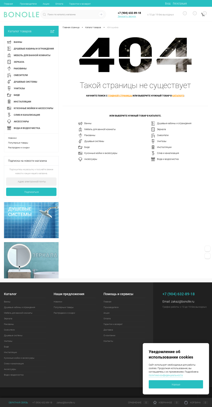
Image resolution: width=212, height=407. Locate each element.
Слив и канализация (165, 153)
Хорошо (176, 384)
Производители (28, 3)
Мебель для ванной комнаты (97, 129)
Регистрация (180, 3)
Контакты (108, 341)
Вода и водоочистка (165, 159)
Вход (167, 3)
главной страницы (120, 95)
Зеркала (158, 129)
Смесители (160, 135)
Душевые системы (91, 141)
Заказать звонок (127, 16)
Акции (46, 3)
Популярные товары (18, 143)
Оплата (59, 3)
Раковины (86, 135)
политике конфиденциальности (166, 375)
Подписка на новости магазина (27, 160)
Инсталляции (161, 147)
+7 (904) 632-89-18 (42, 402)
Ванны (85, 123)
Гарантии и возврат (80, 3)
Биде (84, 147)
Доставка (108, 330)
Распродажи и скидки (18, 147)
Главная (8, 3)
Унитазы (158, 141)
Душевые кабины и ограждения (171, 123)
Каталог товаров (31, 31)
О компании (109, 335)
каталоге (178, 95)
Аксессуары (87, 159)
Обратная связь (16, 402)
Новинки (12, 138)
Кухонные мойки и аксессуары (97, 153)
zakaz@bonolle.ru (182, 301)
